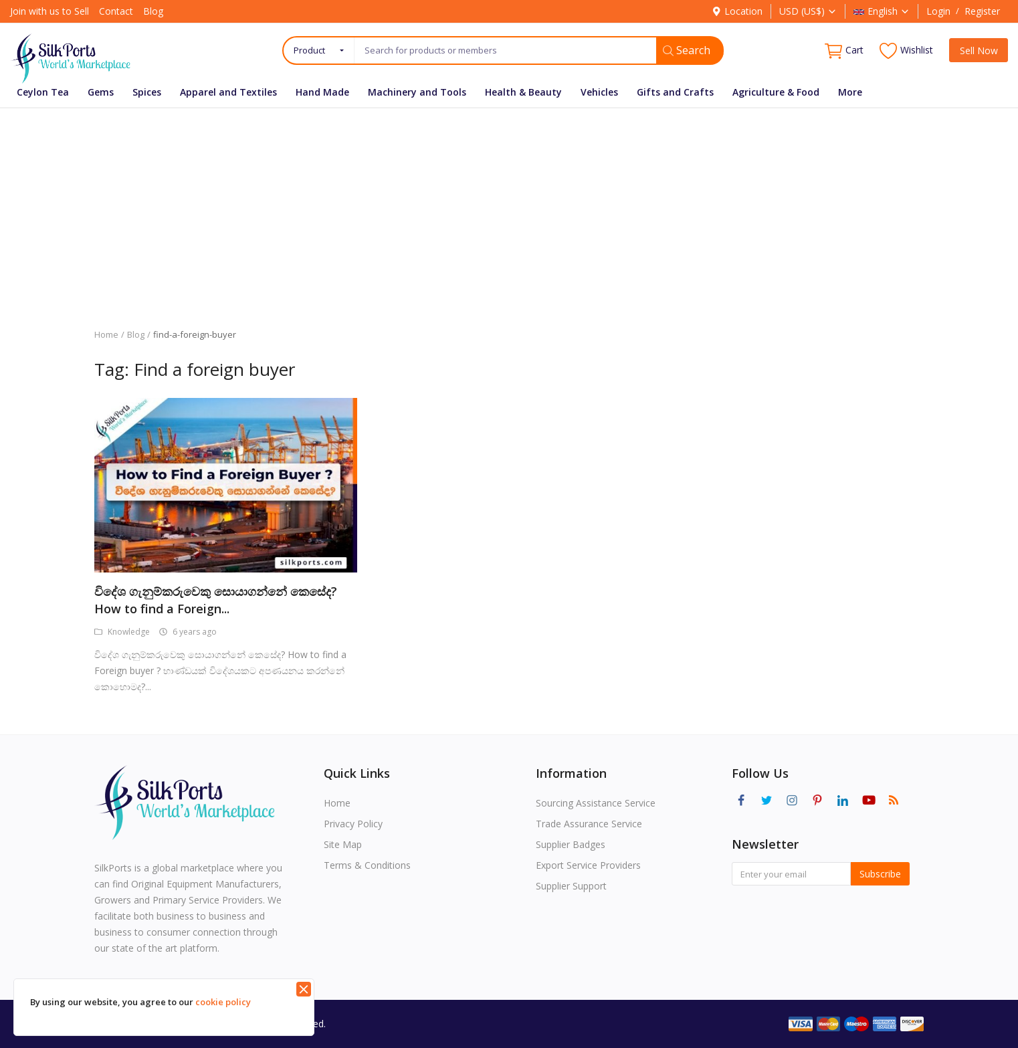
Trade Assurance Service (589, 823)
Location (737, 11)
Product (309, 50)
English (881, 11)
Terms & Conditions (367, 865)
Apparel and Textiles (228, 92)
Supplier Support (571, 885)
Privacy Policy (353, 823)
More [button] (850, 92)
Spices (146, 92)
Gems (101, 92)
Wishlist (906, 50)
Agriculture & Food (775, 92)
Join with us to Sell (49, 11)
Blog (153, 11)
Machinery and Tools (417, 92)
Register (982, 11)
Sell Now (979, 50)
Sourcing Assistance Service (595, 803)
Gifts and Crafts (675, 92)
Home (106, 334)
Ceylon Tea (43, 92)
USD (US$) (808, 11)
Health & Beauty (523, 92)
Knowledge (122, 631)
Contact (116, 11)
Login (938, 11)
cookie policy (223, 1002)
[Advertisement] (509, 208)
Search (686, 50)
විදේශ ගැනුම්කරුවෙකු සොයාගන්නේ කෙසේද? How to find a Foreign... (215, 600)
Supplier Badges (570, 844)
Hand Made (322, 92)
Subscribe (880, 873)
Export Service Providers (588, 865)
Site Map (343, 844)
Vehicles (599, 92)
